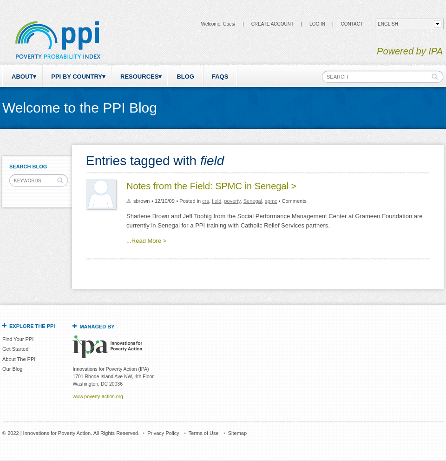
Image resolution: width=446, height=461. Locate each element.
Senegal (252, 201)
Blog (185, 76)
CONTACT (352, 24)
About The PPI (18, 359)
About (22, 76)
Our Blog (12, 369)
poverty (232, 201)
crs (205, 201)
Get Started (15, 349)
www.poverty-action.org (97, 396)
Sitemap (237, 433)
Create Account (272, 24)
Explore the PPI (32, 326)
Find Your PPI (17, 339)
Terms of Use (204, 433)
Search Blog (28, 166)
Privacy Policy (163, 433)
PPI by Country (76, 76)
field (216, 201)
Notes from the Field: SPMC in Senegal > (211, 186)
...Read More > (146, 240)
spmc (271, 201)
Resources (139, 76)
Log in (317, 24)
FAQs (220, 76)
